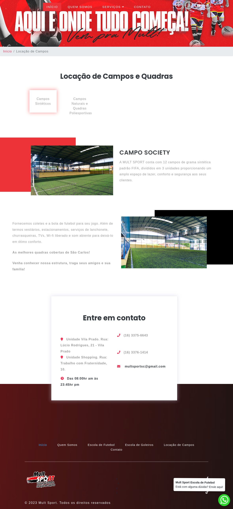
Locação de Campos (179, 444)
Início (53, 7)
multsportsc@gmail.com (145, 366)
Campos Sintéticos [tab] (43, 101)
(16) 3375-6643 (136, 335)
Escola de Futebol (101, 444)
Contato (142, 7)
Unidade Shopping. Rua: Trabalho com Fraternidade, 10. (84, 363)
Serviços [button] (113, 7)
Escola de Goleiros (139, 444)
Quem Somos (80, 7)
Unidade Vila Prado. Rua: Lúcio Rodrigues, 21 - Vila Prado (85, 345)
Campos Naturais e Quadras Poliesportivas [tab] (81, 106)
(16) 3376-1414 (136, 352)
